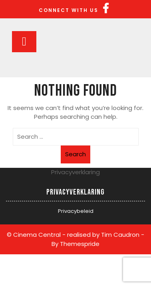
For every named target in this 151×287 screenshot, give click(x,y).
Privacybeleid (75, 211)
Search (75, 154)
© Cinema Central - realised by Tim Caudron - (75, 234)
